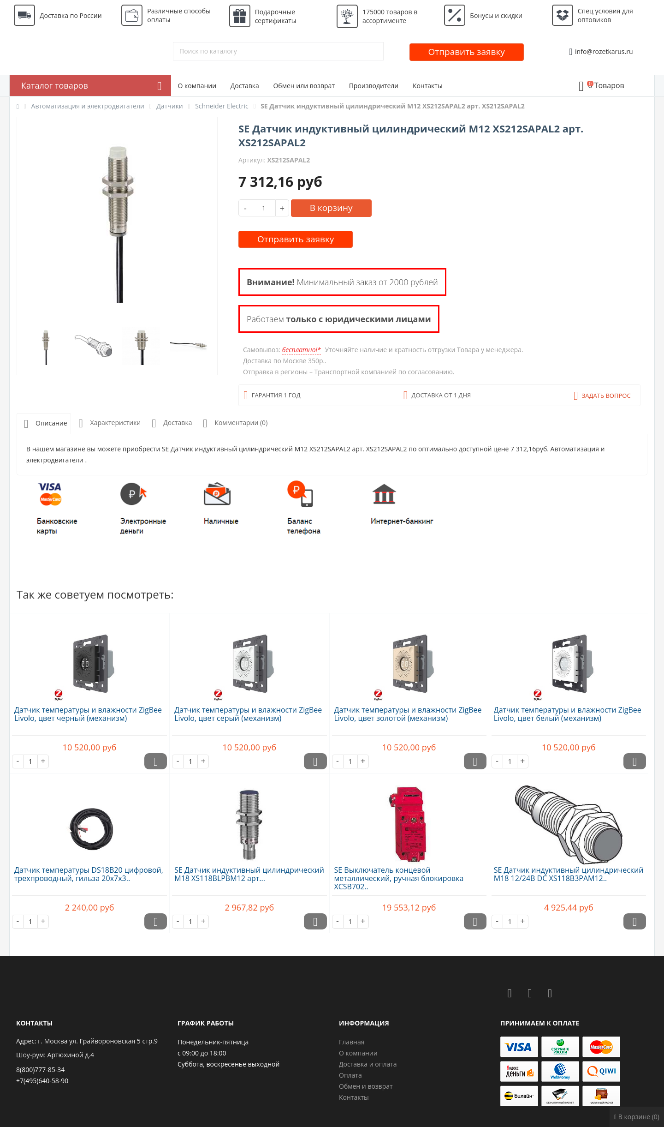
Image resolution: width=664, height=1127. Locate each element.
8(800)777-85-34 (40, 1069)
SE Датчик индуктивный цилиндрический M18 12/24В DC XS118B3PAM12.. (569, 874)
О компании (197, 85)
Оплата (350, 1075)
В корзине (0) (636, 1116)
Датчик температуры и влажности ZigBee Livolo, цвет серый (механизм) (248, 714)
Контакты (428, 85)
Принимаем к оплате (539, 1023)
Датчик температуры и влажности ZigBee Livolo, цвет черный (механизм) (88, 714)
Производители (374, 85)
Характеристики (108, 423)
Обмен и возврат (366, 1086)
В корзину (331, 208)
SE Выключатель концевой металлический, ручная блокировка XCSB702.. (399, 878)
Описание (43, 424)
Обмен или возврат (304, 85)
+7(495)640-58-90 (42, 1080)
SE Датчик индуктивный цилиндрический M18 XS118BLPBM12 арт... (249, 874)
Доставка (245, 85)
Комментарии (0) (233, 423)
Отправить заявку (466, 52)
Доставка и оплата (368, 1064)
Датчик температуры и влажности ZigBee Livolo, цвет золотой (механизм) (408, 714)
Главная (352, 1041)
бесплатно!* (301, 349)
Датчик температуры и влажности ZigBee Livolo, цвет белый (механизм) (567, 714)
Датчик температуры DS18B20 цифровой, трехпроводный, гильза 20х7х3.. (88, 874)
